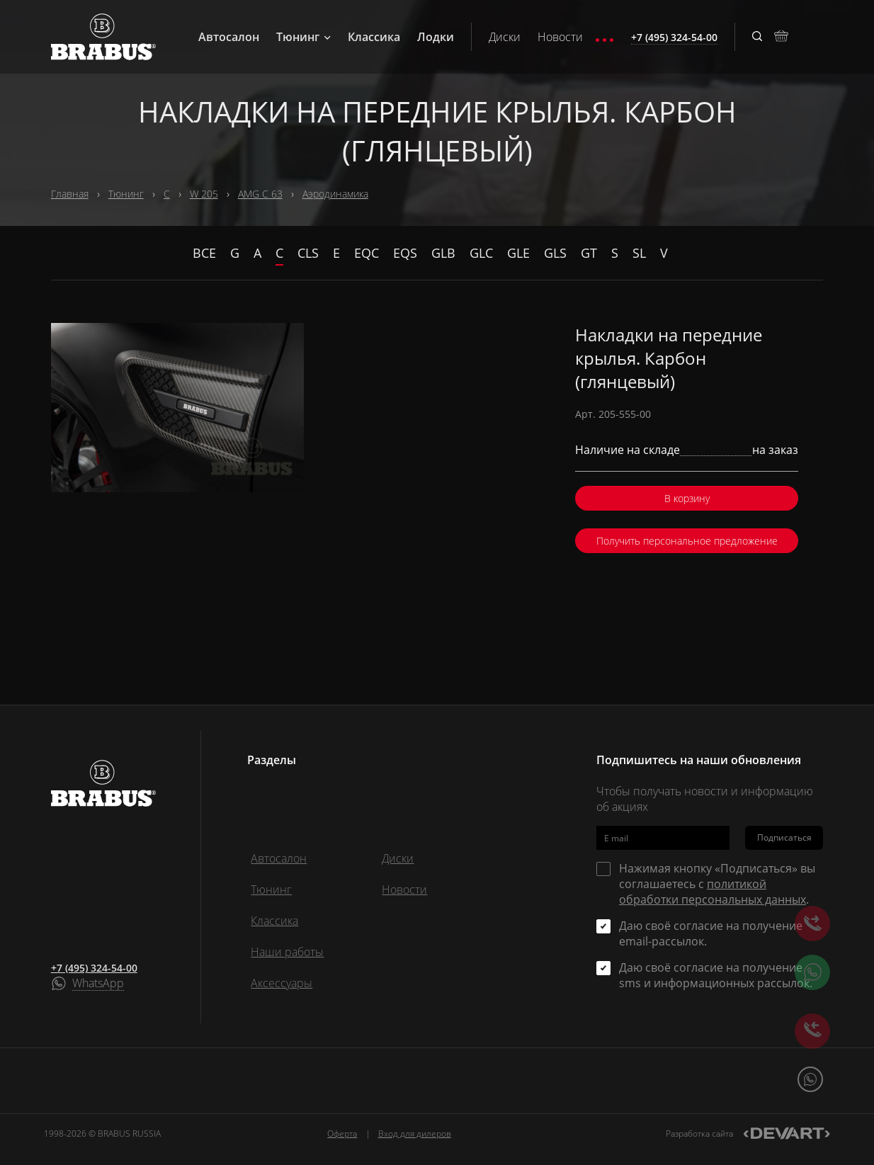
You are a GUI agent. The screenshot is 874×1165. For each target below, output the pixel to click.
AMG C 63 (260, 193)
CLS (308, 252)
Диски (505, 37)
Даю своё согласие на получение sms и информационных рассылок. (715, 975)
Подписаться (784, 837)
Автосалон (228, 37)
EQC (366, 252)
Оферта (342, 1133)
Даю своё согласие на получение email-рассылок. (710, 933)
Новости (560, 37)
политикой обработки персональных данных (712, 891)
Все (204, 252)
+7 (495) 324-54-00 (94, 967)
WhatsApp (98, 984)
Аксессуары (281, 983)
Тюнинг (303, 37)
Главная (70, 193)
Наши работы (287, 952)
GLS (555, 252)
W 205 (204, 193)
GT (589, 252)
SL (639, 252)
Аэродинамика (335, 193)
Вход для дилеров (414, 1133)
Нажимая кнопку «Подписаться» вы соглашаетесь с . (717, 883)
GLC (481, 252)
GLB (443, 252)
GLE (518, 252)
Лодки (435, 37)
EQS (405, 252)
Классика (374, 37)
